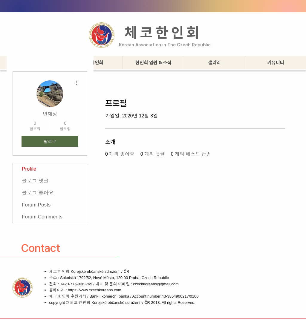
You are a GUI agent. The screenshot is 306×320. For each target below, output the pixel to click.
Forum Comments (42, 217)
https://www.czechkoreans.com (94, 290)
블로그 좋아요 (38, 193)
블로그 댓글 (35, 181)
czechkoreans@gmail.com (156, 284)
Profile (29, 169)
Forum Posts (36, 205)
